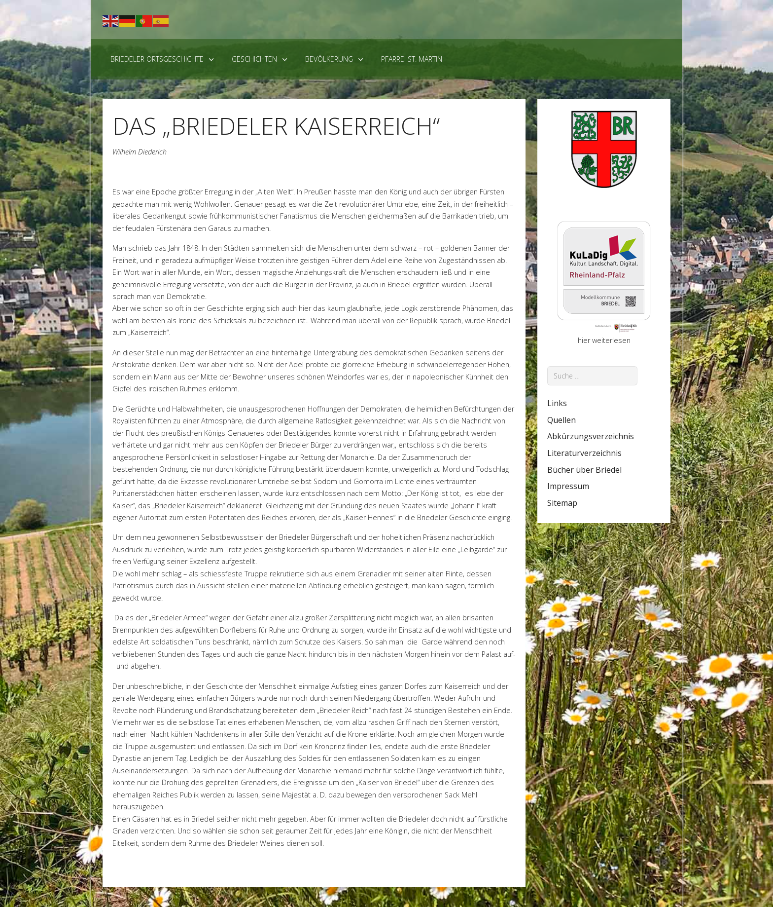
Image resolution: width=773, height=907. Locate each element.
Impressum (568, 486)
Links (557, 403)
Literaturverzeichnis (584, 453)
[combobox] (592, 375)
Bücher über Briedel (584, 469)
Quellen (561, 420)
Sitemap (562, 502)
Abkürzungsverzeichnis (590, 436)
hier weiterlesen (604, 340)
